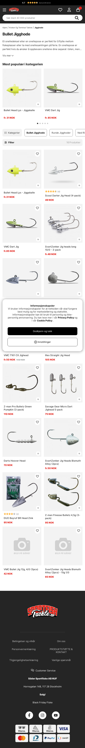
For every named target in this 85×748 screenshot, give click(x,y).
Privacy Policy (66, 317)
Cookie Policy (44, 320)
